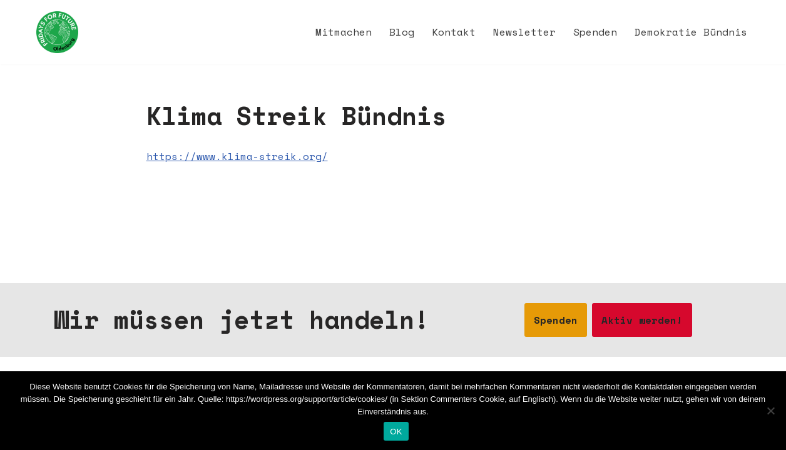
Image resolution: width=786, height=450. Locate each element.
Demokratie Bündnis (691, 31)
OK (396, 431)
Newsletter (524, 31)
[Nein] (770, 410)
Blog (401, 31)
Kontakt (454, 31)
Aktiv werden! (642, 320)
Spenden (595, 31)
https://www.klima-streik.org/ (237, 156)
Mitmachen (343, 31)
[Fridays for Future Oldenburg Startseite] (57, 32)
